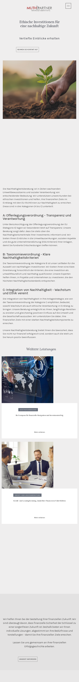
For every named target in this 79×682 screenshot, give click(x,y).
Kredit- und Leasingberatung (27, 495)
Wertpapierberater (28, 409)
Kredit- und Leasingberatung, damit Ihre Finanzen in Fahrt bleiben (39, 501)
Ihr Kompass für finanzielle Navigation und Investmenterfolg (39, 415)
